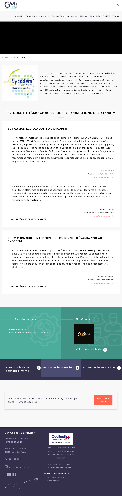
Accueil (5, 57)
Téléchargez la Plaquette (17, 467)
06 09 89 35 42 (15, 459)
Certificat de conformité (61, 464)
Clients (12, 57)
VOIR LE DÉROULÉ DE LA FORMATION (28, 219)
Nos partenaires (53, 480)
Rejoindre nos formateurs (56, 477)
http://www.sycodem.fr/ (104, 177)
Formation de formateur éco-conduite (29, 332)
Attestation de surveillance (61, 467)
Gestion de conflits (20, 329)
